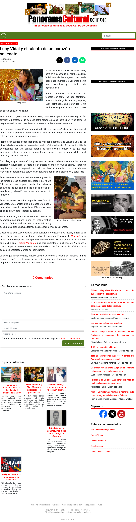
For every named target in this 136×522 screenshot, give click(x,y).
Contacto (34, 505)
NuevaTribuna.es (98, 435)
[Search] (118, 36)
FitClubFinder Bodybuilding (103, 430)
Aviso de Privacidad (70, 338)
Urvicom (72, 519)
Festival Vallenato (27, 243)
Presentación (44, 505)
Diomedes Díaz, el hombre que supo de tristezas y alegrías (56, 387)
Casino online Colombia (101, 451)
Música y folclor (9, 43)
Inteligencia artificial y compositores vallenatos (11, 477)
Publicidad (56, 505)
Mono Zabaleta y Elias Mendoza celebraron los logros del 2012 (34, 388)
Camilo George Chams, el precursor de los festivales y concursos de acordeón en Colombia (112, 335)
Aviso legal (66, 505)
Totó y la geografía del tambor (104, 347)
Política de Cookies (80, 505)
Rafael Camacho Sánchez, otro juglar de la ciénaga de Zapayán (56, 432)
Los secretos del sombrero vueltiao (106, 323)
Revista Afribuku (98, 440)
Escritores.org (97, 446)
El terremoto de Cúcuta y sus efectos (107, 314)
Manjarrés (76, 236)
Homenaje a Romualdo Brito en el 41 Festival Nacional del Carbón (11, 389)
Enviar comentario (73, 343)
